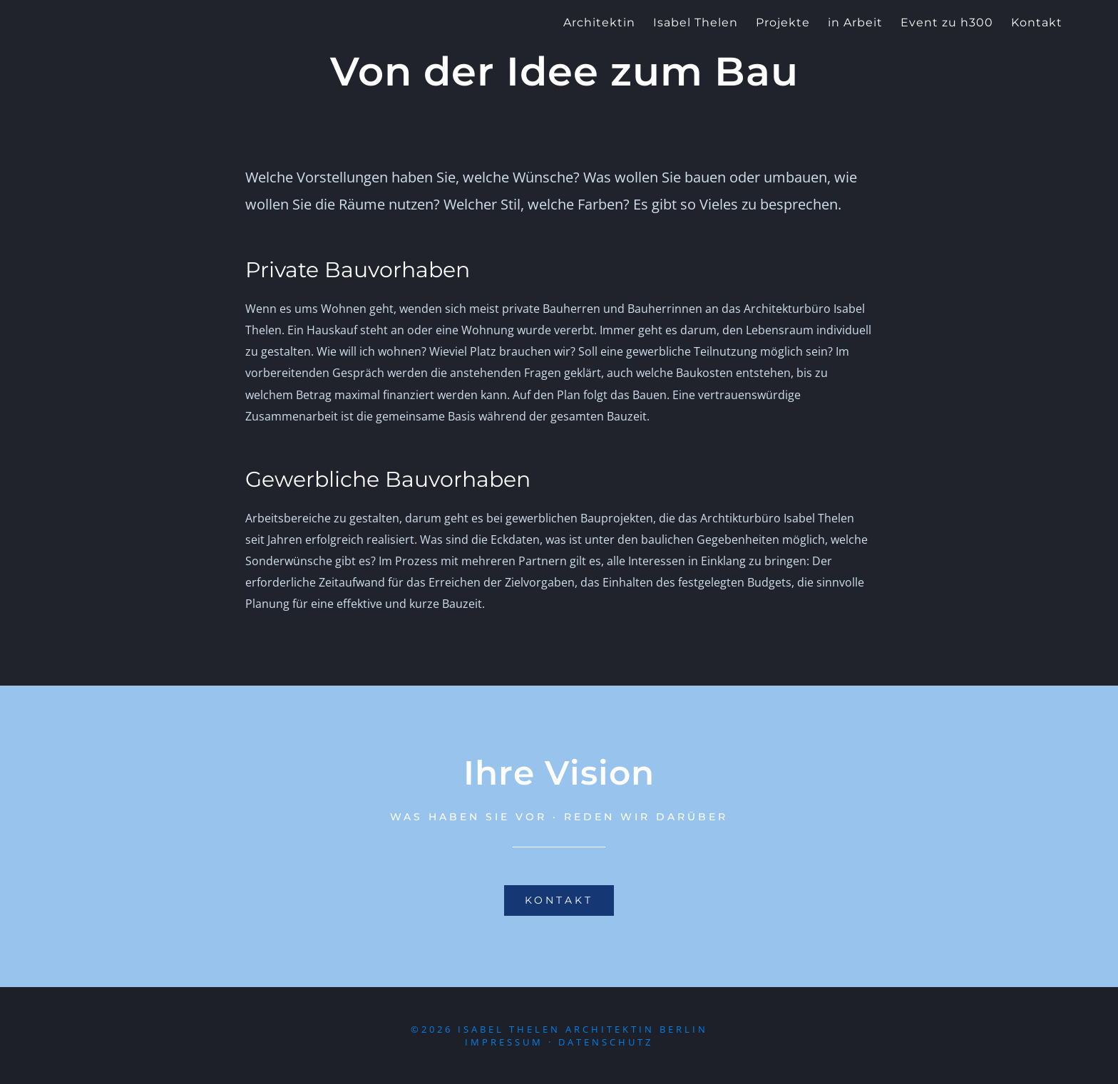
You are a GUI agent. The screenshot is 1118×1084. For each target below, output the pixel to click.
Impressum (504, 1042)
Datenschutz (605, 1042)
